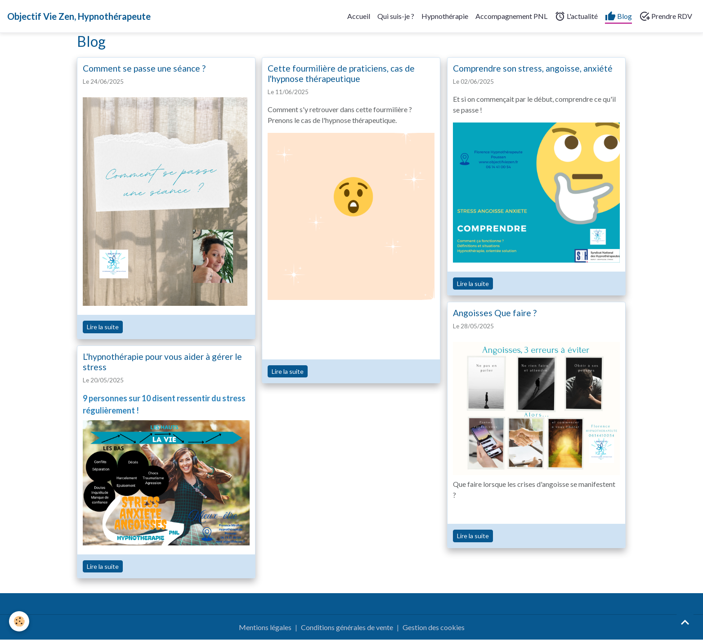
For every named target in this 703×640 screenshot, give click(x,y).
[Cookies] (19, 621)
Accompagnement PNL (511, 16)
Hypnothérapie (444, 16)
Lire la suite (103, 327)
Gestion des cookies (434, 627)
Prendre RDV (665, 16)
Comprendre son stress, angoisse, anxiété (533, 68)
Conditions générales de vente (347, 627)
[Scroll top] (685, 622)
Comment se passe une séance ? (144, 68)
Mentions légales (265, 627)
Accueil (358, 16)
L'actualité (576, 16)
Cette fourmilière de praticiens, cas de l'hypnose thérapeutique (341, 73)
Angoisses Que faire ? (495, 313)
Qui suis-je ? (395, 16)
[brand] (79, 16)
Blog (618, 16)
